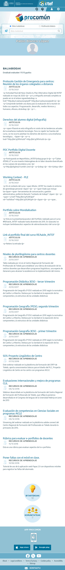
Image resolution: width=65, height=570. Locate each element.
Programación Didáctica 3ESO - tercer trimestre (29, 281)
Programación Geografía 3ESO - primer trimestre (29, 331)
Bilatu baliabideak (17, 26)
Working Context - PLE (15, 177)
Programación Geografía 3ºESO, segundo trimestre (31, 306)
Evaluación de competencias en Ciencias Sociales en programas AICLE (31, 412)
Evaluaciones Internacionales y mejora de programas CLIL (31, 382)
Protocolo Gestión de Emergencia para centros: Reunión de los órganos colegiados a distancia (28, 83)
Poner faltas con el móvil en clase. (21, 457)
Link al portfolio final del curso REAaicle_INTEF (28, 234)
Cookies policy (46, 561)
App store (24, 547)
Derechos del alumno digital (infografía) (24, 119)
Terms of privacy (31, 561)
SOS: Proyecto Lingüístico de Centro (22, 355)
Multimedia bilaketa (47, 26)
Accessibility (58, 561)
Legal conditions (16, 561)
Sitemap (32, 563)
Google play (44, 547)
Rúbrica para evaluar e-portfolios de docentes (28, 438)
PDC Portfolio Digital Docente (19, 149)
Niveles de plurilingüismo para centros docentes (29, 254)
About (5, 561)
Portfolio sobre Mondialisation (19, 210)
